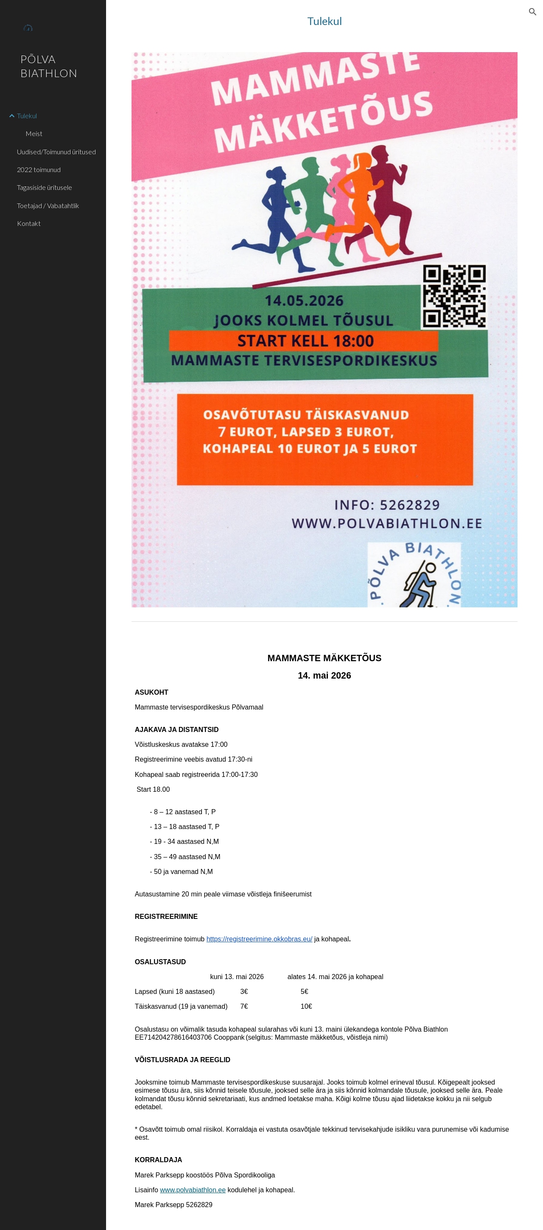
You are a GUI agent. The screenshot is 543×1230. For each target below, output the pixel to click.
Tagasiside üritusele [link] (44, 187)
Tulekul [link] (27, 115)
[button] (533, 12)
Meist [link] (33, 133)
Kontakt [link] (29, 223)
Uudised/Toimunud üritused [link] (56, 151)
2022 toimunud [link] (39, 169)
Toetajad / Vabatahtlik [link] (48, 205)
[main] (325, 21)
